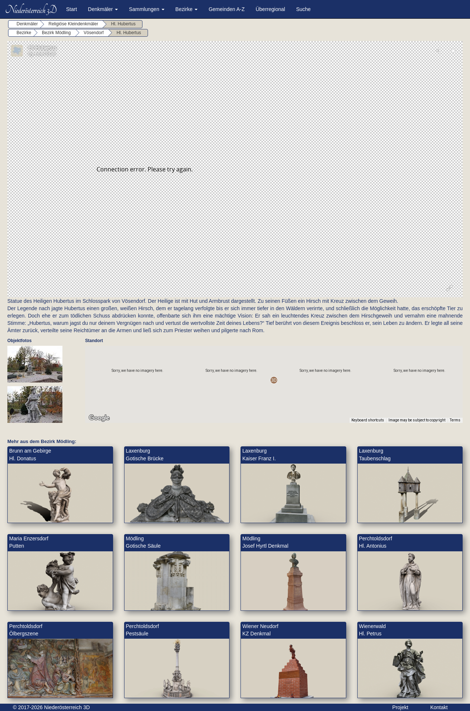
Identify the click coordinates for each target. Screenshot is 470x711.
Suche (303, 9)
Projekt (400, 707)
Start (71, 9)
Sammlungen (146, 9)
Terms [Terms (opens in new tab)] (455, 420)
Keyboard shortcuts (367, 420)
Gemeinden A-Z (227, 9)
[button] (274, 380)
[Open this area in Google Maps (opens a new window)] (99, 418)
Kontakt (439, 707)
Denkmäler (103, 9)
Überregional (270, 9)
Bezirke (187, 9)
